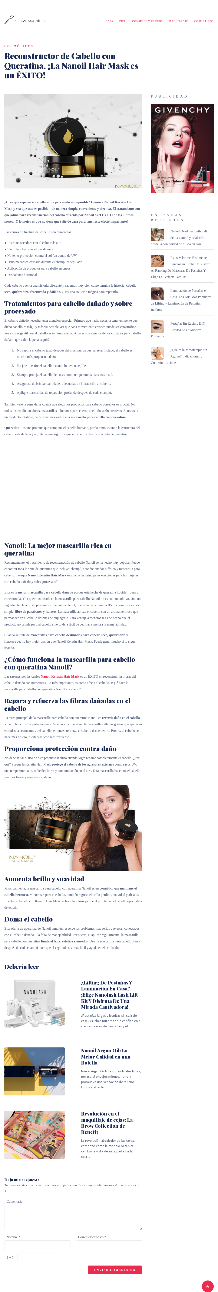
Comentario (14, 1183)
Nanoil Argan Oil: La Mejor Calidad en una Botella (96, 1048)
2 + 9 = (11, 1239)
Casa (109, 21)
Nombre (13, 1219)
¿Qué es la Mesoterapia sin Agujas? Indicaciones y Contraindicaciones (179, 357)
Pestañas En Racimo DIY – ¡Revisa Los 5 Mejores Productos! (179, 331)
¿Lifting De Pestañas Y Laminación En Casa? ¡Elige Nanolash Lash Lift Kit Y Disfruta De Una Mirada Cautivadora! (103, 992)
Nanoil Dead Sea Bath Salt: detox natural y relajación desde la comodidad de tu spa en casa (179, 238)
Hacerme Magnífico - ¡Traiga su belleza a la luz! (82, 1281)
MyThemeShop (156, 1281)
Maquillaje (178, 21)
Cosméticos (204, 21)
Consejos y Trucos (147, 21)
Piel (122, 21)
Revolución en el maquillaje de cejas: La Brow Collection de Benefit (100, 1110)
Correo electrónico (92, 1219)
